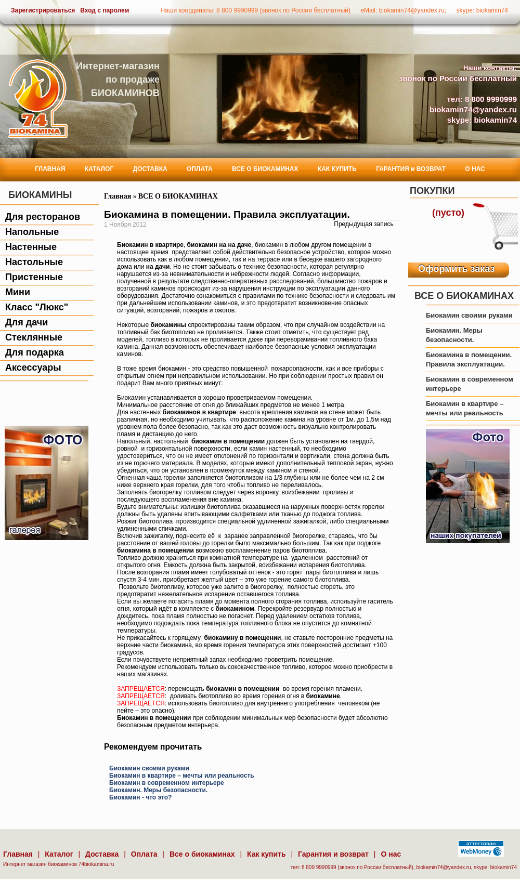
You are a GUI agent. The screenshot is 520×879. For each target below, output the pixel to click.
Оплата (144, 854)
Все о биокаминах (202, 854)
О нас (391, 854)
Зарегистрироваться (43, 10)
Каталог (59, 854)
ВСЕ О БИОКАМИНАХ (265, 169)
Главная (117, 196)
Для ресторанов (42, 217)
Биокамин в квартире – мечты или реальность (181, 775)
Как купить (266, 854)
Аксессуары (33, 367)
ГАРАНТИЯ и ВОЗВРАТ (411, 169)
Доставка (102, 854)
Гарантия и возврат (333, 854)
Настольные (34, 262)
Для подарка (34, 352)
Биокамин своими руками (149, 768)
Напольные (32, 232)
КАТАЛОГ (99, 169)
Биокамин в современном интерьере (166, 782)
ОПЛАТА (200, 169)
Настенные (31, 247)
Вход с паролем (104, 10)
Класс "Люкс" (36, 307)
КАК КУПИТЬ (337, 169)
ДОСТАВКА (150, 169)
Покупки (432, 191)
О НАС (475, 169)
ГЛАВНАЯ (50, 169)
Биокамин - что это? (140, 797)
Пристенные (34, 277)
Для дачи (26, 322)
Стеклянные (33, 337)
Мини (17, 292)
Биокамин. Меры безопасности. (158, 790)
